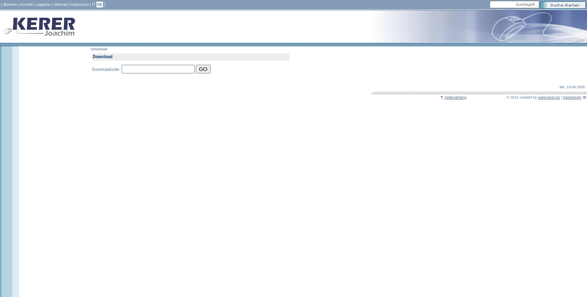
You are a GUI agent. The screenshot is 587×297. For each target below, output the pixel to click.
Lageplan (43, 4)
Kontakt (26, 4)
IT (93, 4)
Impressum (80, 4)
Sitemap (61, 4)
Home (10, 4)
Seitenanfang (453, 97)
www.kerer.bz (549, 97)
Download (99, 49)
